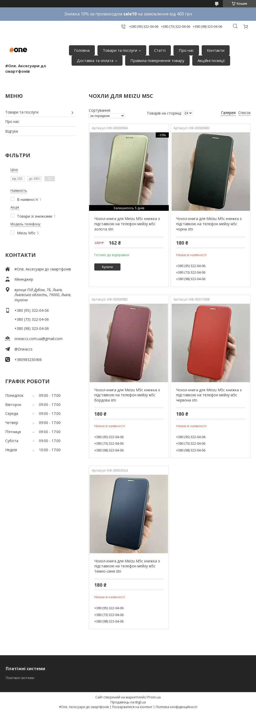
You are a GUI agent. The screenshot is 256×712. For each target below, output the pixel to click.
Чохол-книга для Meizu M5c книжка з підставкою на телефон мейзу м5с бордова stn (127, 395)
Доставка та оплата (95, 60)
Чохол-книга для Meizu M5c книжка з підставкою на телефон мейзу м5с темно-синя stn (127, 566)
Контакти (215, 50)
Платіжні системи (20, 677)
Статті (160, 50)
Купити (107, 267)
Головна (82, 50)
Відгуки (11, 131)
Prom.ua (154, 697)
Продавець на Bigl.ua (128, 702)
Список (244, 112)
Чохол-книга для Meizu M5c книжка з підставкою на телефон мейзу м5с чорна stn (209, 223)
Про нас (186, 50)
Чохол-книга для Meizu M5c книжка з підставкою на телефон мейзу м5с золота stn (127, 223)
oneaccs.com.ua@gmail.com (38, 338)
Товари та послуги (120, 50)
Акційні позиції (211, 60)
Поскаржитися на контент (132, 707)
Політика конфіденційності (176, 707)
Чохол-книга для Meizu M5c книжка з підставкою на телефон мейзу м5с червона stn (209, 395)
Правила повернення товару (157, 60)
